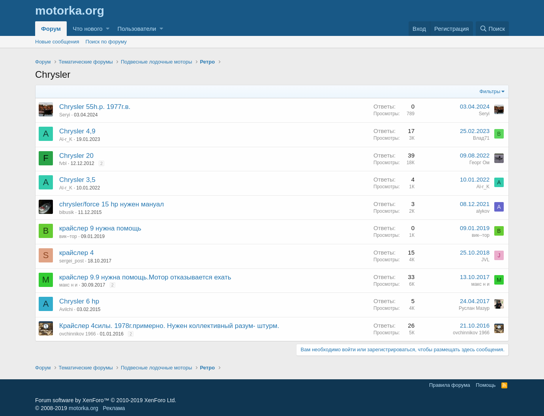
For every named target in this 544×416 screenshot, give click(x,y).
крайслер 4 (76, 253)
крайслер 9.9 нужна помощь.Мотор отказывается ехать (145, 277)
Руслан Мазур (474, 308)
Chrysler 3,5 (77, 180)
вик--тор (68, 236)
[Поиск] (492, 28)
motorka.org (83, 408)
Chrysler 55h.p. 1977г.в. (94, 107)
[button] (107, 28)
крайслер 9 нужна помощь (100, 228)
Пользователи (136, 28)
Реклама (114, 408)
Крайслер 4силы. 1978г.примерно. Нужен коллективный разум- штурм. (169, 326)
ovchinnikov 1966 (77, 334)
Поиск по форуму (106, 42)
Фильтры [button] (489, 91)
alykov (483, 211)
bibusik (66, 212)
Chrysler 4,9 (77, 131)
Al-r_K (65, 139)
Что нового (87, 28)
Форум (51, 28)
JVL (485, 259)
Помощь (485, 385)
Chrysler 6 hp (79, 301)
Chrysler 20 (76, 155)
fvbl (63, 163)
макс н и (68, 285)
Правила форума (449, 385)
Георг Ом (479, 162)
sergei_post (71, 261)
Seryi (64, 115)
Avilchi (66, 309)
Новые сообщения (57, 42)
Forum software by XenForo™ (105, 400)
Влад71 (481, 138)
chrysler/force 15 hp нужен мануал (111, 204)
